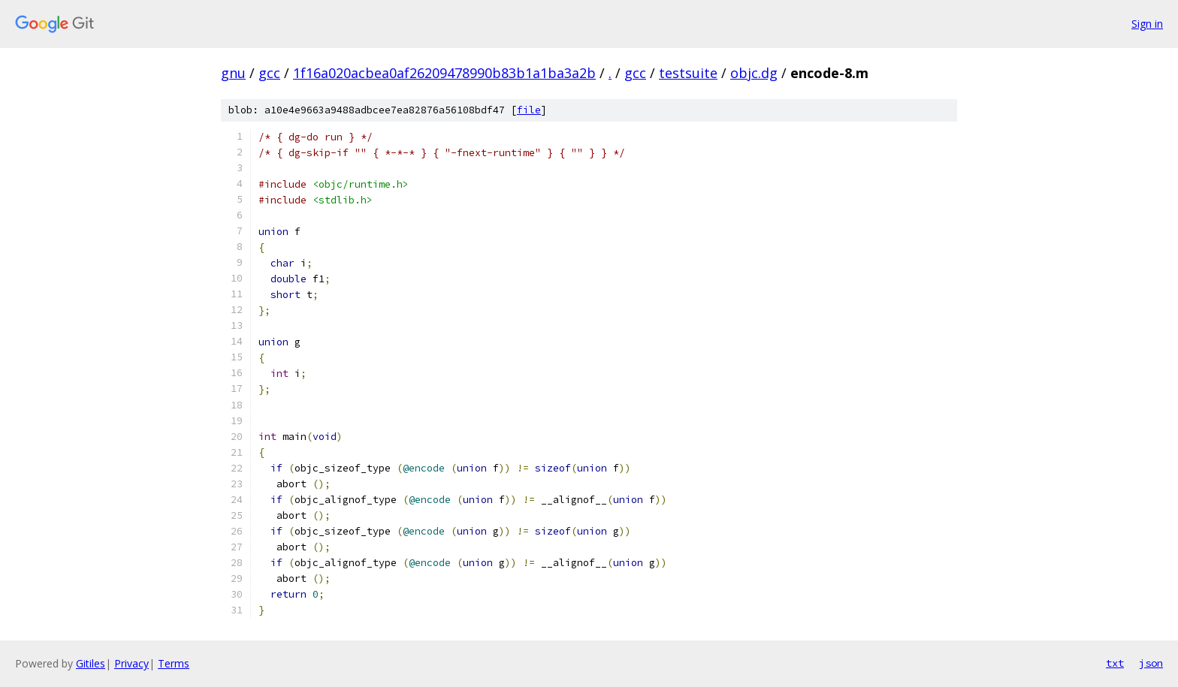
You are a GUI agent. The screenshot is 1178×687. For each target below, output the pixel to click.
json (1151, 663)
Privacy (131, 663)
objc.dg (754, 73)
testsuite (688, 73)
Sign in (1147, 24)
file (529, 110)
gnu (233, 73)
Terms (173, 663)
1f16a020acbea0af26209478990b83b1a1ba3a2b (444, 73)
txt (1115, 663)
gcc (269, 73)
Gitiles (90, 663)
